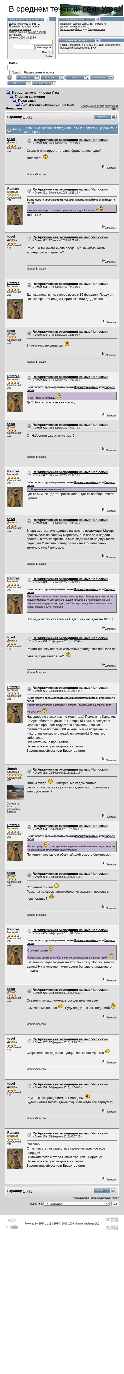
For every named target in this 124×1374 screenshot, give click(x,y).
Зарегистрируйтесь (71, 29)
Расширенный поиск (39, 72)
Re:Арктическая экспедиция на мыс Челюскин (70, 140)
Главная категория (30, 96)
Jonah (12, 769)
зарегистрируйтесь (20, 29)
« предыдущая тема (92, 106)
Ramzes (13, 188)
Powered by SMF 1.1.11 (37, 1223)
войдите (29, 26)
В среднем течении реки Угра (35, 92)
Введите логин (96, 29)
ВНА (93, 47)
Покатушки (27, 100)
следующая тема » (111, 107)
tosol (11, 139)
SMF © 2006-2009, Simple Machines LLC (76, 1223)
